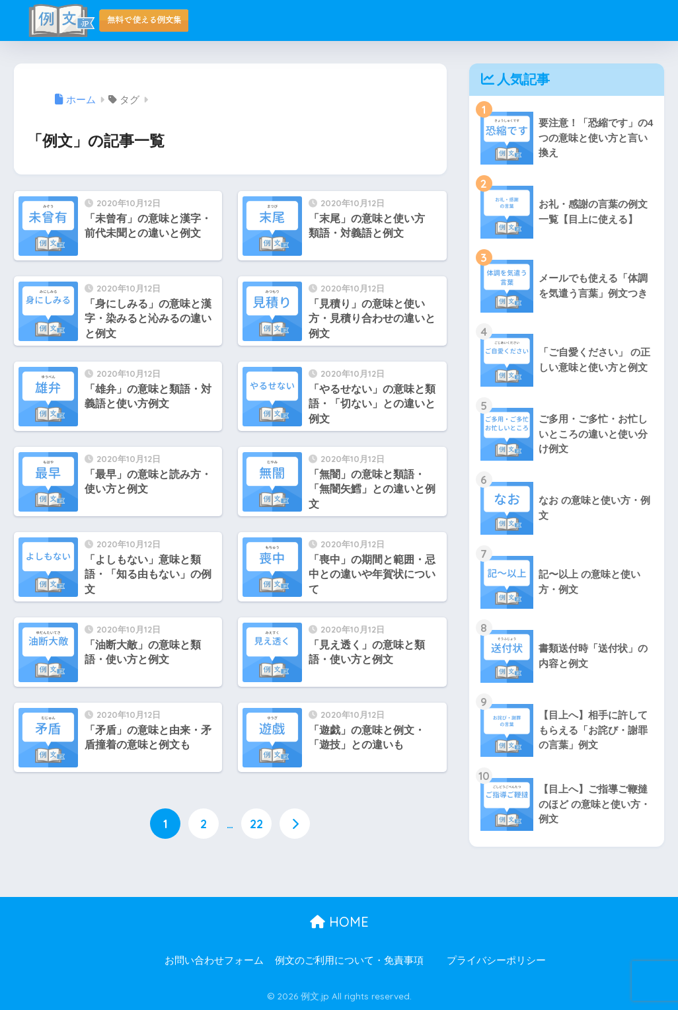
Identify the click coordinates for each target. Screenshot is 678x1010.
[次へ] (295, 823)
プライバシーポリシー (496, 960)
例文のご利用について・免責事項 (349, 960)
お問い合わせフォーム (214, 960)
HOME (339, 921)
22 (256, 823)
